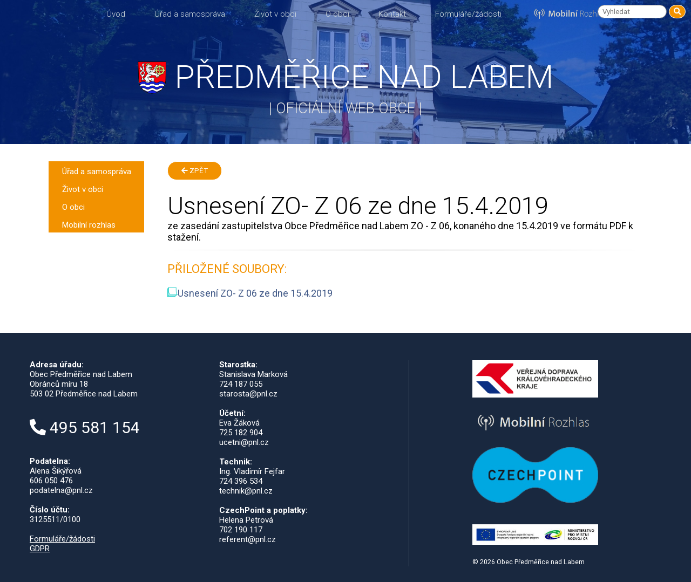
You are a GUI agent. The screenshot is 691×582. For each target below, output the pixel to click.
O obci (337, 14)
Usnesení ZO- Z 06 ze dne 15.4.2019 (250, 293)
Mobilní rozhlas (89, 225)
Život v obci (275, 14)
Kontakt (392, 14)
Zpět (194, 171)
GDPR (40, 548)
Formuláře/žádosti (468, 14)
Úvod (115, 14)
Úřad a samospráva (189, 14)
